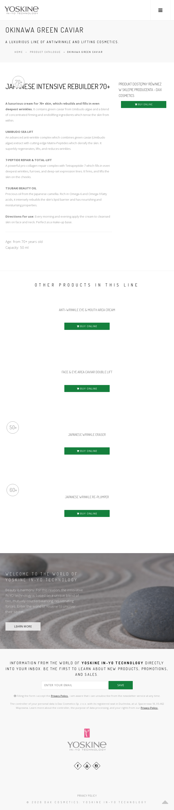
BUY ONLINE (144, 104)
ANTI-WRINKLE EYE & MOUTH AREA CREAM (87, 310)
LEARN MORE (23, 626)
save (120, 685)
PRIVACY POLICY (87, 795)
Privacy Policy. (59, 695)
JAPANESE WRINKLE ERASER (87, 434)
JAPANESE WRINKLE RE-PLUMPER (87, 497)
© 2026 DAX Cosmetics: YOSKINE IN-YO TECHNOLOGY (87, 802)
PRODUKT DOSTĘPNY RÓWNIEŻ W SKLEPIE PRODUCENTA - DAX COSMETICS (140, 90)
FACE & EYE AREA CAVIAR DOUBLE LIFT (87, 372)
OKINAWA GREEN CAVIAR (85, 52)
